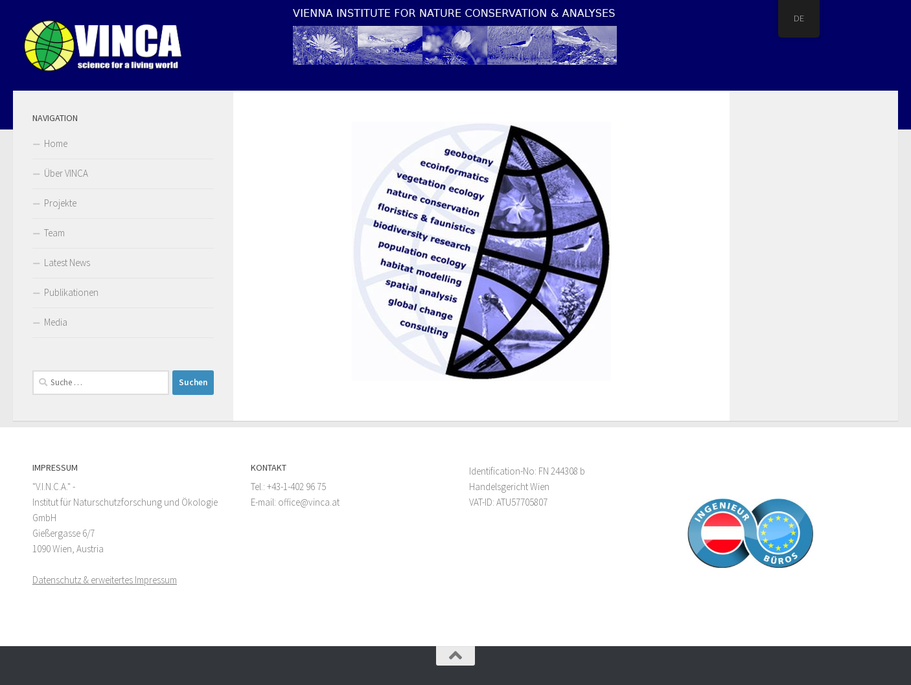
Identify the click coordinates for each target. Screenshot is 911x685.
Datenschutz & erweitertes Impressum (104, 580)
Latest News (67, 262)
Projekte (60, 203)
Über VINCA (66, 173)
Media (55, 322)
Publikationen (71, 292)
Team (54, 233)
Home (55, 143)
